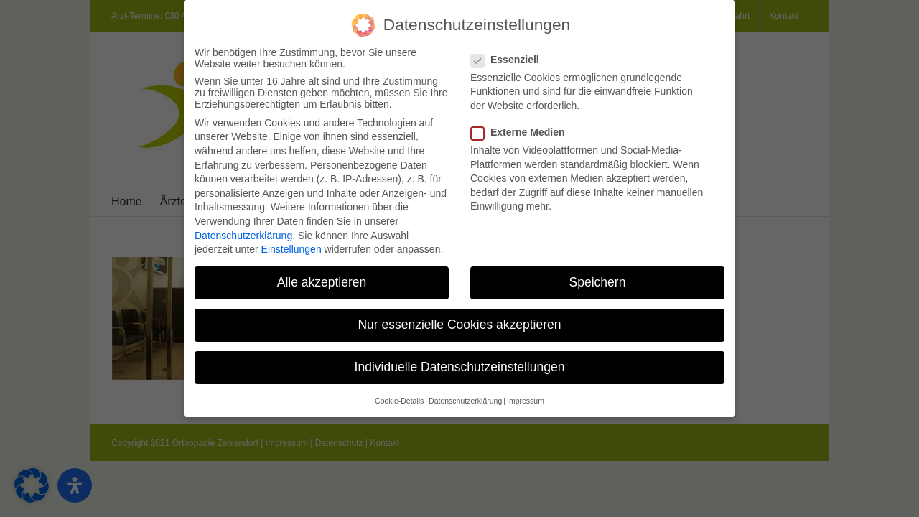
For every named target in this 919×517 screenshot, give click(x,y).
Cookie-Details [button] (399, 395)
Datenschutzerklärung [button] (465, 395)
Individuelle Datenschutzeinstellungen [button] (460, 362)
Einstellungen (291, 243)
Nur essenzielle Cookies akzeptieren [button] (459, 319)
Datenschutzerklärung (243, 230)
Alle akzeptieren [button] (322, 276)
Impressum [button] (525, 395)
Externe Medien (523, 126)
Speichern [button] (597, 276)
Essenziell (510, 54)
